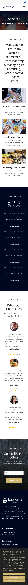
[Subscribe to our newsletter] (14, 480)
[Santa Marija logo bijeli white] (12, 498)
